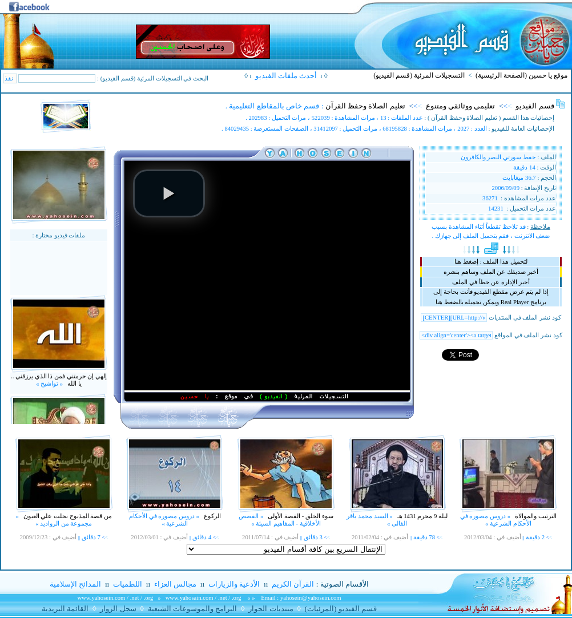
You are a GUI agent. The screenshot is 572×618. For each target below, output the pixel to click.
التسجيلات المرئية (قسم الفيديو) (419, 75)
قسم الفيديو (534, 106)
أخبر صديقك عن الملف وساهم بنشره (491, 272)
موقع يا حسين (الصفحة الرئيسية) (521, 75)
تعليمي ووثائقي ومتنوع (461, 106)
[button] (169, 193)
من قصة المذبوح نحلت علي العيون (67, 516)
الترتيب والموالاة (534, 516)
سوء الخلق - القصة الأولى (300, 516)
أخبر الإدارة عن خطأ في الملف (490, 282)
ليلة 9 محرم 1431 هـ (422, 516)
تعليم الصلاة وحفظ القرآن (365, 106)
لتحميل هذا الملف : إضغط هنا (490, 261)
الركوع (211, 516)
